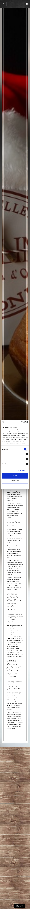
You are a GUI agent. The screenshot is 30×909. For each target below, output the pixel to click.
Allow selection (15, 480)
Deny (15, 485)
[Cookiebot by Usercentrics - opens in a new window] (21, 422)
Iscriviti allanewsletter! (19, 906)
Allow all (15, 475)
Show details (21, 470)
